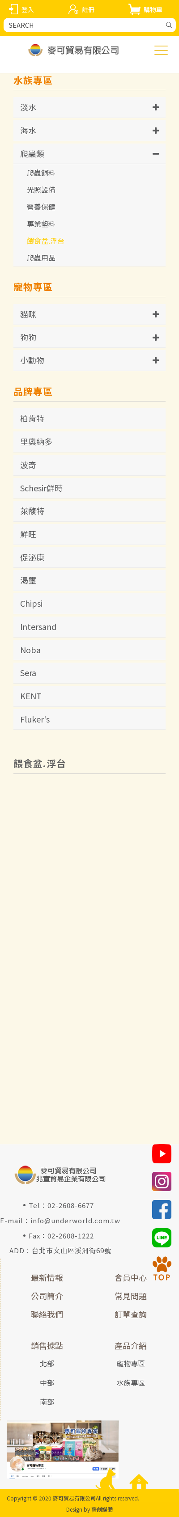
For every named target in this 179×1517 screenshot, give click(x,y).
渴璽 (28, 580)
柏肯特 (32, 418)
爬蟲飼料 (41, 172)
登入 (27, 9)
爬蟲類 (32, 153)
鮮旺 (28, 534)
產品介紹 (131, 1345)
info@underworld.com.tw (75, 1220)
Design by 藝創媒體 (89, 1509)
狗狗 (28, 337)
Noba (30, 649)
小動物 (32, 360)
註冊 (88, 9)
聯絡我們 (47, 1314)
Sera (28, 672)
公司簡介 (47, 1295)
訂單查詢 (131, 1314)
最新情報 (47, 1277)
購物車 (153, 9)
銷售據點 (47, 1345)
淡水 (28, 107)
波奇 (28, 464)
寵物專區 (130, 1363)
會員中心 (131, 1277)
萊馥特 (32, 510)
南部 (47, 1401)
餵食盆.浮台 (45, 240)
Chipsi (31, 603)
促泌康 (32, 557)
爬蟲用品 (41, 257)
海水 (28, 130)
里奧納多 (36, 441)
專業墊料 (41, 223)
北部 (47, 1363)
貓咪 (28, 314)
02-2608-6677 (70, 1205)
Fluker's (35, 719)
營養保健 (41, 206)
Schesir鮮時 (41, 488)
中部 (47, 1382)
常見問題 (131, 1295)
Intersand (38, 626)
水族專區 (130, 1382)
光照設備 (41, 189)
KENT (31, 695)
